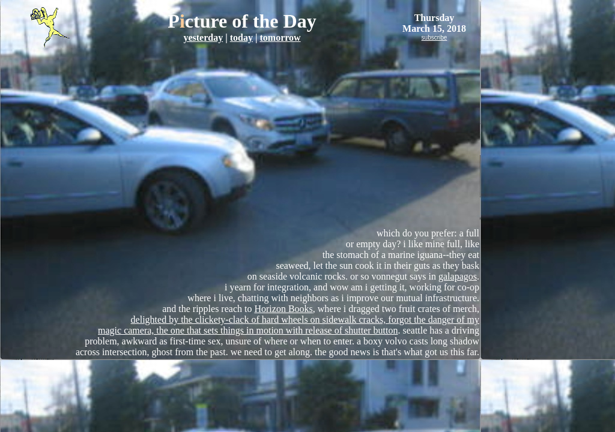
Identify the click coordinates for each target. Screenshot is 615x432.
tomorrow (279, 37)
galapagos (457, 276)
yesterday (203, 37)
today (241, 37)
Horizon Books (283, 309)
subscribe (434, 37)
